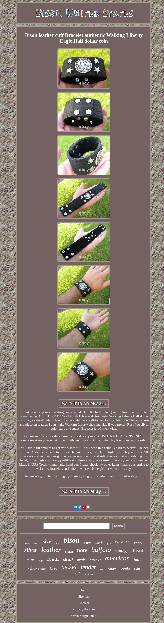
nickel (69, 566)
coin (137, 568)
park (77, 574)
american (117, 558)
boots (125, 568)
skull (68, 559)
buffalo (101, 549)
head (138, 550)
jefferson (89, 574)
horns (87, 542)
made (81, 560)
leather (51, 549)
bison (72, 540)
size (47, 541)
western (122, 541)
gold (109, 543)
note (82, 550)
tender (88, 567)
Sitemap (84, 596)
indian (69, 551)
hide (137, 559)
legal (53, 558)
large (53, 568)
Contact (83, 603)
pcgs (40, 560)
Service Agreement (84, 616)
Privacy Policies (83, 609)
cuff (102, 569)
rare (57, 543)
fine (27, 543)
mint (30, 560)
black (99, 542)
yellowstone (37, 568)
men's (36, 543)
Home (84, 590)
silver (30, 550)
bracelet (95, 560)
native (112, 569)
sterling (138, 542)
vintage (122, 550)
